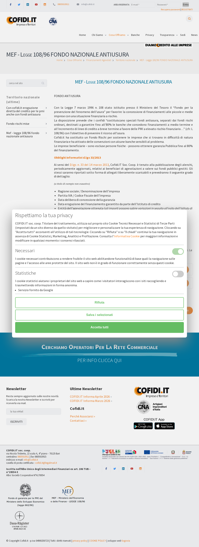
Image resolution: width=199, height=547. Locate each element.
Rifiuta (99, 302)
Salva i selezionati (99, 315)
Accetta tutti (99, 327)
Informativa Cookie (127, 236)
